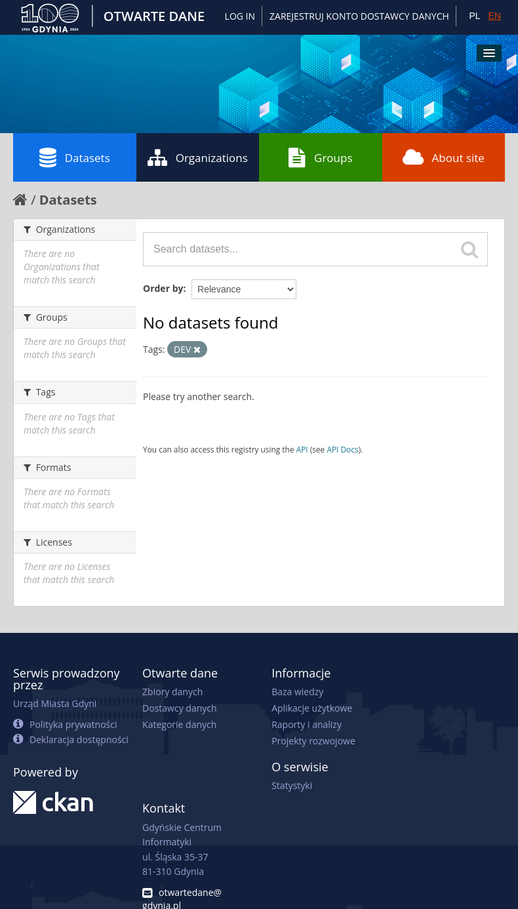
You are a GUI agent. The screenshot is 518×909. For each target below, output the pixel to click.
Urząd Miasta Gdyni (54, 703)
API (302, 449)
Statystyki (291, 785)
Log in (240, 16)
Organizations (198, 157)
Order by (163, 288)
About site (444, 157)
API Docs (342, 449)
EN (494, 15)
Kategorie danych (179, 724)
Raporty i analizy (306, 724)
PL (474, 15)
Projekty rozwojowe (313, 741)
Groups (320, 157)
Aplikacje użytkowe (311, 708)
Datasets (74, 157)
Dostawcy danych (179, 708)
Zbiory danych (172, 691)
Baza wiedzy (297, 691)
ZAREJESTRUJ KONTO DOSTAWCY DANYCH (359, 16)
